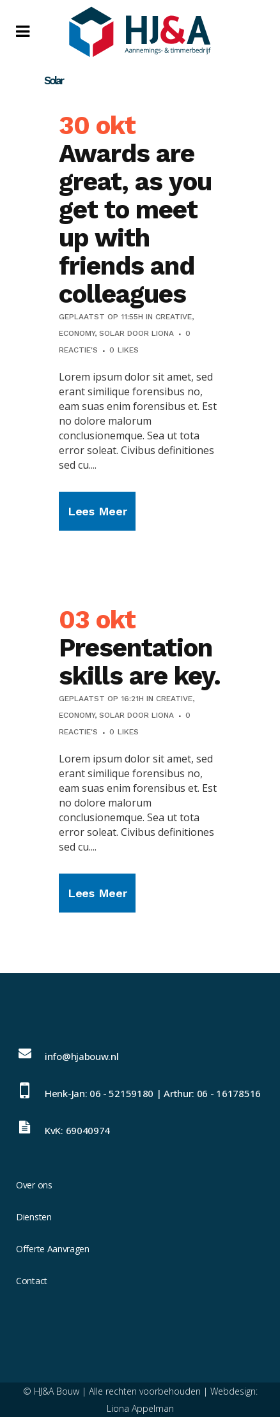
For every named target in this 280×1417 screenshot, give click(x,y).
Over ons (34, 1185)
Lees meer (97, 511)
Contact (31, 1281)
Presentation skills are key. (140, 662)
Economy (77, 333)
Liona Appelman (140, 1408)
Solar (112, 333)
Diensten (34, 1217)
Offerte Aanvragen (52, 1249)
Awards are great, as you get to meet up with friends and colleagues (135, 224)
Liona (163, 333)
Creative (173, 316)
